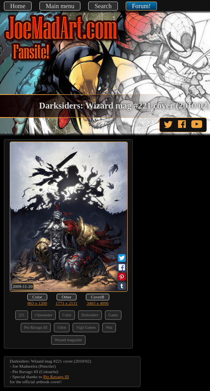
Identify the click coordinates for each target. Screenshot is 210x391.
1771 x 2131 (66, 303)
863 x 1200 (37, 303)
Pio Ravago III (56, 376)
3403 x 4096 (98, 303)
